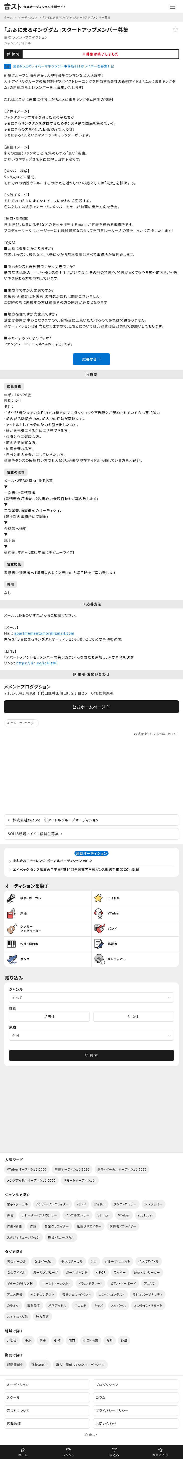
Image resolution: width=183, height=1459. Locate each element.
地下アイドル (57, 1305)
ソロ (94, 1261)
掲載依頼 (14, 1423)
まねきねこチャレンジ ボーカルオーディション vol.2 (52, 860)
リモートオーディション (80, 1180)
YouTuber (145, 1215)
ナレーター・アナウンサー (39, 1215)
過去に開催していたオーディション (80, 1364)
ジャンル (68, 1455)
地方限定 (42, 1316)
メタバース (118, 1305)
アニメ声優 (15, 1294)
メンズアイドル (148, 1261)
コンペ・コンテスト (112, 1294)
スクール (13, 1397)
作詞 (33, 1226)
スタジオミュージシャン (23, 1237)
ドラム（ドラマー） (90, 1283)
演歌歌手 (33, 1305)
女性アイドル (16, 1272)
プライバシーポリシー (112, 1410)
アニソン (150, 1283)
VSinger (104, 1215)
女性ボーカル (43, 1261)
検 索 (91, 1055)
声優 (10, 1215)
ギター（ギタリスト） (20, 1283)
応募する (91, 359)
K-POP (101, 1272)
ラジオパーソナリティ (147, 1294)
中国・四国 (90, 1340)
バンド (81, 1204)
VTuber (124, 1215)
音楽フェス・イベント (76, 1294)
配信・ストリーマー (147, 1272)
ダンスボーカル (72, 1261)
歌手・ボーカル (17, 1204)
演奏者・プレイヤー (123, 1226)
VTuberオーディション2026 (27, 1169)
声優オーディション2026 (72, 1169)
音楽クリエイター (57, 1226)
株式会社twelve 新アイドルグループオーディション (53, 819)
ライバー (120, 1272)
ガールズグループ (45, 1272)
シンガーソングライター (52, 1204)
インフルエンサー (77, 1215)
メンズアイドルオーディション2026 (31, 1180)
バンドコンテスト (42, 1294)
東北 (28, 1340)
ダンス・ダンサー (125, 1204)
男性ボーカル (16, 1261)
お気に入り (160, 1455)
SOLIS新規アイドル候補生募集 (35, 833)
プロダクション (107, 1384)
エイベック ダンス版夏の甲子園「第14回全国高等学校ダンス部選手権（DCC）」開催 (76, 869)
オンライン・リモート (148, 1305)
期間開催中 (15, 1364)
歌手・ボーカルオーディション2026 (122, 1169)
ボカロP (80, 1305)
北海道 (12, 1340)
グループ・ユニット (23, 723)
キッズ (98, 1305)
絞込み (114, 1455)
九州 (109, 1340)
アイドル (25, 43)
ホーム (23, 1455)
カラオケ (13, 1305)
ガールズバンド (76, 1272)
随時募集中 (40, 1364)
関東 (43, 1340)
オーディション (18, 1384)
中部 (57, 1340)
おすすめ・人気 (17, 1316)
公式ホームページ (91, 707)
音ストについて (18, 1410)
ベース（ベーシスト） (56, 1283)
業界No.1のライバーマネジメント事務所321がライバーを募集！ (63, 66)
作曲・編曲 (14, 1226)
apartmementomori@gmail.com (44, 633)
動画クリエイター (89, 1226)
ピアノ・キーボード (123, 1283)
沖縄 (124, 1340)
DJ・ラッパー (153, 1204)
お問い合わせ (106, 1423)
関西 (72, 1340)
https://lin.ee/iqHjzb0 (36, 662)
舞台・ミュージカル (61, 1237)
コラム (101, 1397)
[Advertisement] (91, 775)
